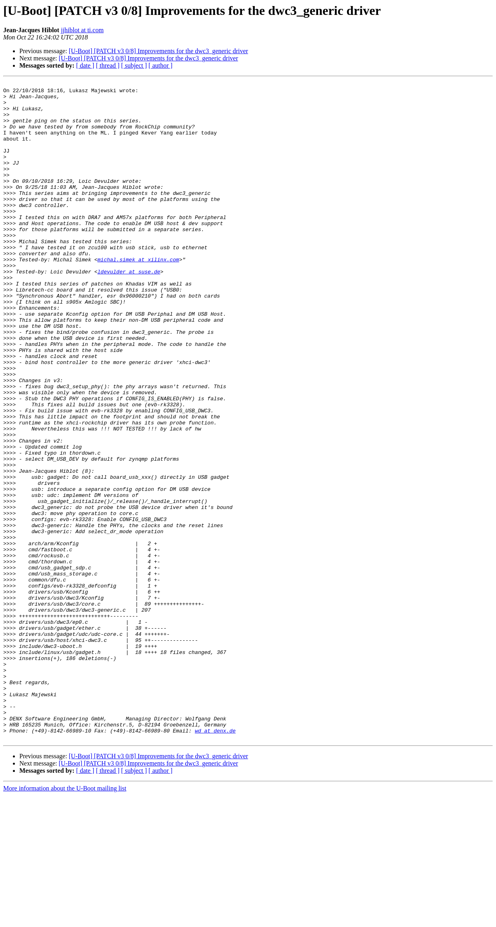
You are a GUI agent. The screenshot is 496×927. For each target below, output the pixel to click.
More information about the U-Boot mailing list (64, 920)
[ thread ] (108, 65)
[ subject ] (134, 65)
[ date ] (85, 65)
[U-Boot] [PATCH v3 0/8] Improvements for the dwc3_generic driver (158, 51)
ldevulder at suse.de (128, 310)
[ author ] (161, 65)
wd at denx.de (215, 861)
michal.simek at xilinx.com (138, 295)
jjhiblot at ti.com (82, 30)
